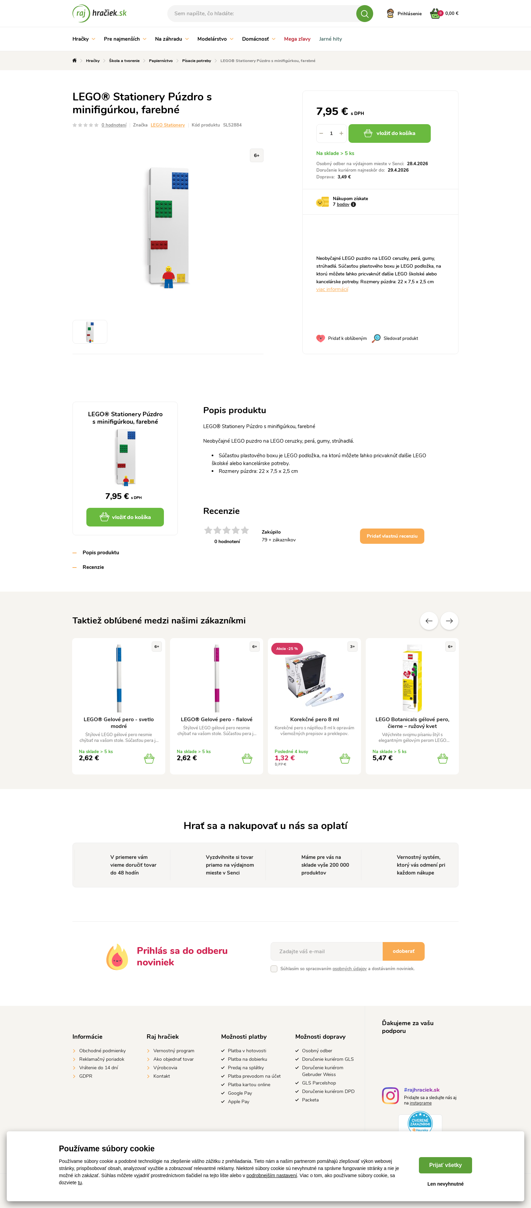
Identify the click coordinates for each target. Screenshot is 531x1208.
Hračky (83, 39)
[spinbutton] (331, 133)
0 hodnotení (114, 125)
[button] (341, 133)
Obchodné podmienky (102, 1051)
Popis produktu (101, 552)
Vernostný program (173, 1051)
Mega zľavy (297, 39)
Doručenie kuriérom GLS (328, 1059)
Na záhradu (172, 39)
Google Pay (240, 1093)
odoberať (404, 951)
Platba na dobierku (247, 1059)
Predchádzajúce (429, 621)
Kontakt (161, 1076)
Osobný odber (317, 1051)
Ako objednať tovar (173, 1059)
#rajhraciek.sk (422, 1091)
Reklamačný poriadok (101, 1059)
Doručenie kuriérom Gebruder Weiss (322, 1071)
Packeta (310, 1100)
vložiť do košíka (390, 133)
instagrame (421, 1103)
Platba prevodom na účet (254, 1076)
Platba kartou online (249, 1084)
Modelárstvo (215, 39)
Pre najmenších (125, 39)
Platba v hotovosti (247, 1051)
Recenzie (93, 567)
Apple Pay (238, 1101)
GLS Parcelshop (319, 1083)
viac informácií (332, 289)
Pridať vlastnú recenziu (392, 536)
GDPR (85, 1076)
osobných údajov (350, 969)
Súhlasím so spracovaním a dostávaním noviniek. (347, 969)
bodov (343, 205)
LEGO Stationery (168, 125)
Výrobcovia (165, 1068)
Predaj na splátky (246, 1068)
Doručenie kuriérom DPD (328, 1091)
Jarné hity (330, 39)
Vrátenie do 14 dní (98, 1068)
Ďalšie (449, 621)
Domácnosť (258, 39)
